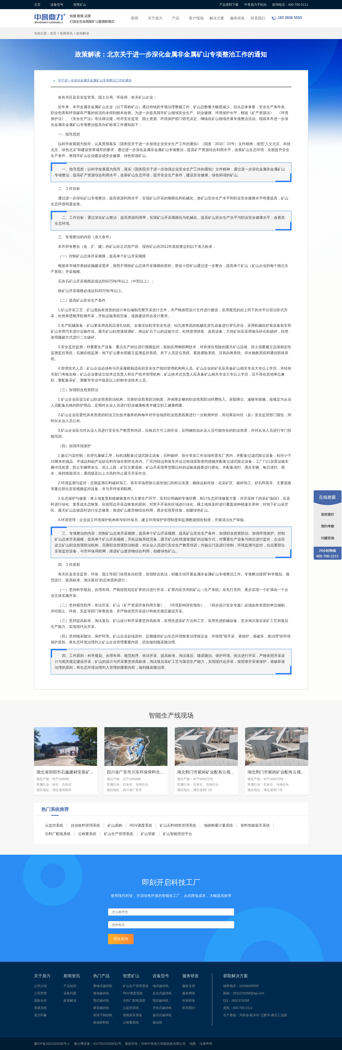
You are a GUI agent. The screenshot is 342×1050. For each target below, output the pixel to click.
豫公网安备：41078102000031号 (97, 1043)
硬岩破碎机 (101, 1008)
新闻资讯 (66, 33)
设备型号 (56, 4)
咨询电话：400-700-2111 (290, 4)
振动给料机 (101, 1022)
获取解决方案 (235, 976)
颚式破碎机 (161, 1000)
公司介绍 (40, 986)
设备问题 (70, 993)
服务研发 (237, 18)
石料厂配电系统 (58, 834)
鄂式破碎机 (101, 1000)
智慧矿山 (79, 4)
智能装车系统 (132, 1015)
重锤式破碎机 (102, 986)
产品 (175, 18)
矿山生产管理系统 (118, 834)
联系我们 (258, 18)
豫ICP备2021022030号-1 (52, 1043)
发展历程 (40, 1008)
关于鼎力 (155, 18)
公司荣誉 (40, 993)
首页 (53, 33)
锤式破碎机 (161, 986)
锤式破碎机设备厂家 (75, 15)
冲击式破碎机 (162, 1008)
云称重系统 (87, 834)
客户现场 (196, 18)
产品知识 (70, 986)
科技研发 (188, 1000)
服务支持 (188, 986)
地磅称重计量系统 (218, 825)
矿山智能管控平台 (177, 834)
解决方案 (216, 18)
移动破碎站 (101, 993)
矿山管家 (148, 834)
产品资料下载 (229, 4)
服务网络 (188, 993)
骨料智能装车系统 (255, 825)
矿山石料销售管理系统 (178, 825)
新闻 (134, 18)
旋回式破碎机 (162, 1015)
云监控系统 (54, 825)
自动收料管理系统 (85, 825)
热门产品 (101, 976)
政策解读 (82, 33)
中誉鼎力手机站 (255, 4)
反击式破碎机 (162, 993)
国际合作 (40, 1000)
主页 (37, 4)
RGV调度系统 (141, 825)
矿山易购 (115, 825)
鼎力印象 (40, 1015)
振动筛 (157, 1022)
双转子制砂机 (102, 1015)
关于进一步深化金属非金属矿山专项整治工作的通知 (95, 80)
